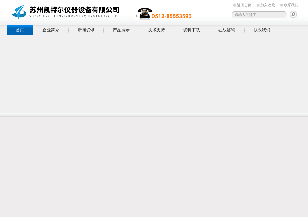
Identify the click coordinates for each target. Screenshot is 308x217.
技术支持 (156, 29)
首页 (20, 29)
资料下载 (191, 29)
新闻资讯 (86, 29)
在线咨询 (226, 29)
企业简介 (50, 29)
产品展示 (121, 29)
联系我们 (291, 5)
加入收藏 (267, 5)
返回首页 (244, 5)
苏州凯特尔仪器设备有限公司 (100, 11)
